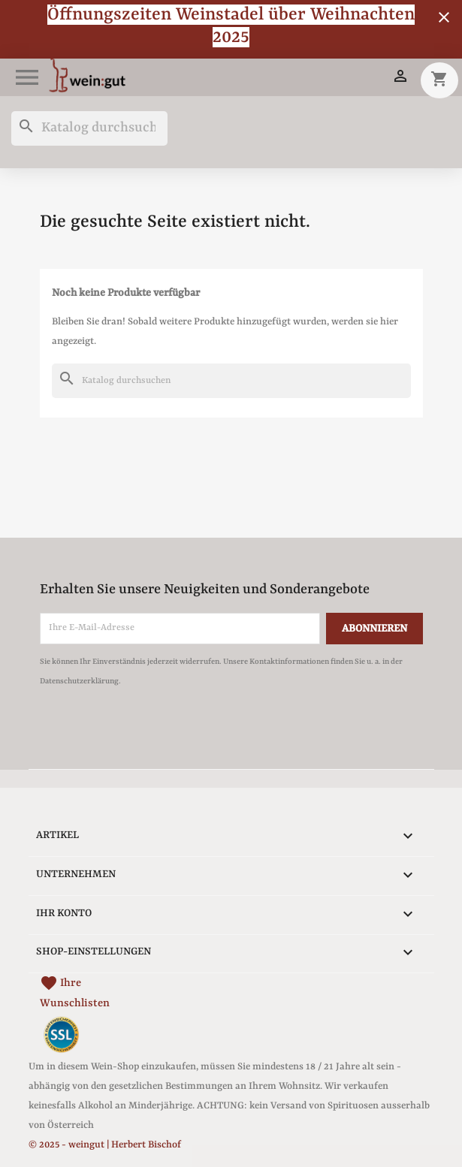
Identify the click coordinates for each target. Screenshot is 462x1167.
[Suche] (89, 128)
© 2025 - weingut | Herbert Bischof (105, 1144)
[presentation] (165, 732)
